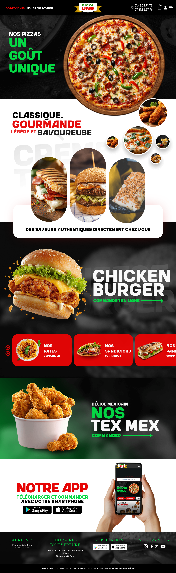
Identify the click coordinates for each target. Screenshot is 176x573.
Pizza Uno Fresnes (59, 568)
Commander (15, 7)
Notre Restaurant (41, 7)
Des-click (102, 568)
